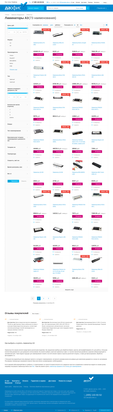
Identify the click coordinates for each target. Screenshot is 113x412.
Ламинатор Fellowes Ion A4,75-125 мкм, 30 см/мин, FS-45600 (59, 271)
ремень (12, 117)
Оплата (78, 2)
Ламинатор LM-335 (38, 172)
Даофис (16, 6)
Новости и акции (65, 381)
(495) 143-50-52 (94, 395)
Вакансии (8, 383)
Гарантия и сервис (38, 381)
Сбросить (23, 181)
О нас (72, 2)
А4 (10, 45)
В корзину (40, 54)
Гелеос (11, 55)
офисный (12, 79)
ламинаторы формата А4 (57, 366)
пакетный (12, 82)
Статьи (18, 383)
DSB (11, 66)
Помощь (90, 2)
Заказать (98, 184)
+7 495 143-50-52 (38, 2)
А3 (10, 43)
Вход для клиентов (106, 2)
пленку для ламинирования (73, 366)
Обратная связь (17, 386)
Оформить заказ (105, 410)
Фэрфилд (14, 2)
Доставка (84, 2)
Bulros (11, 63)
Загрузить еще (69, 290)
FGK (33, 366)
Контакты (96, 2)
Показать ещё (13, 69)
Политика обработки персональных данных (42, 386)
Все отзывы (35, 313)
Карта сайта (8, 386)
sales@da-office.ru (66, 2)
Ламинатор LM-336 (58, 172)
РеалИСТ (12, 58)
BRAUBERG (13, 60)
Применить (14, 181)
